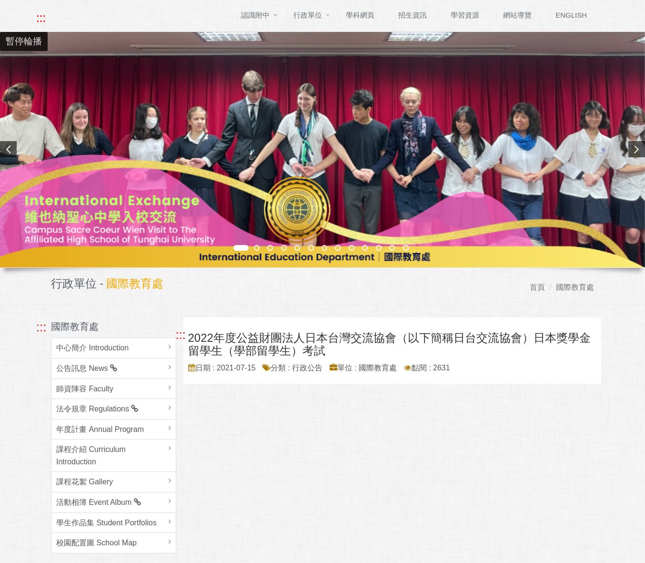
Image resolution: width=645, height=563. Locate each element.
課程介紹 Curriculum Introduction (91, 455)
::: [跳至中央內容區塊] (181, 334)
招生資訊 (412, 15)
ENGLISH (571, 15)
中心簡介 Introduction (92, 348)
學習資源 (465, 15)
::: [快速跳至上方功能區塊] (41, 17)
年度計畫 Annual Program (100, 429)
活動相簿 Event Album (98, 502)
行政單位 (307, 15)
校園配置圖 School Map (96, 543)
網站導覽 (517, 15)
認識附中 (255, 15)
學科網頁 (360, 15)
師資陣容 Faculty (84, 389)
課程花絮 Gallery (84, 482)
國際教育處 (575, 287)
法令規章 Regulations (97, 409)
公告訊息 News (86, 368)
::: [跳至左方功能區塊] (41, 327)
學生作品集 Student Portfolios (106, 523)
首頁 (537, 287)
